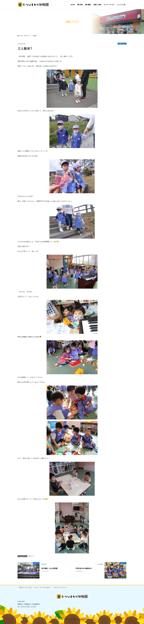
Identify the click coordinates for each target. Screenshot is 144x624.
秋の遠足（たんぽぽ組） (50, 568)
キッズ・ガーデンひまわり (42, 587)
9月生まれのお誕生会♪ (83, 568)
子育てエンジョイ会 (25, 587)
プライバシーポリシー (60, 587)
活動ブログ (122, 43)
